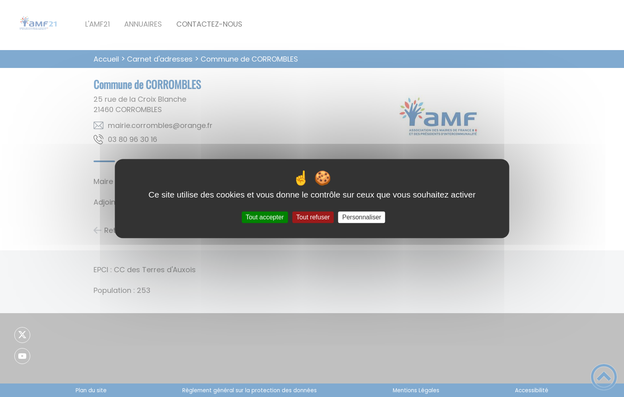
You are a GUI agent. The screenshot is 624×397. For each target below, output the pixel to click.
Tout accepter (265, 217)
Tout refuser (313, 217)
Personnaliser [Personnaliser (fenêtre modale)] (361, 217)
